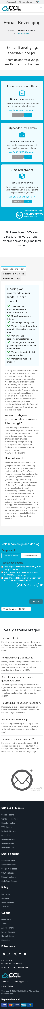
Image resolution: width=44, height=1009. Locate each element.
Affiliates (5, 906)
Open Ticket (6, 920)
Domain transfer (8, 843)
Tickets (4, 924)
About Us (5, 981)
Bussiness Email (8, 861)
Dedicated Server (8, 831)
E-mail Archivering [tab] (11, 279)
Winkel (32, 30)
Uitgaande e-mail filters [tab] (13, 274)
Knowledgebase (8, 932)
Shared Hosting (7, 815)
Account (11, 2)
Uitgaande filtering (31, 555)
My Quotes (5, 898)
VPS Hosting (6, 827)
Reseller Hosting (8, 823)
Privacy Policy (7, 986)
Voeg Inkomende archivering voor (19, 573)
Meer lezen (17, 115)
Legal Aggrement (20, 981)
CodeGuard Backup (9, 881)
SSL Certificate (7, 873)
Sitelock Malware (8, 877)
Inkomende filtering (11, 555)
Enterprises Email (8, 865)
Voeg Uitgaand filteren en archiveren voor (21, 579)
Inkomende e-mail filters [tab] (14, 269)
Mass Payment (7, 902)
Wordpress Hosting (9, 819)
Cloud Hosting (7, 835)
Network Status (7, 936)
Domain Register (8, 839)
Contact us (5, 940)
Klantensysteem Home (17, 30)
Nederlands (25, 2)
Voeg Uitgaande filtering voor (21, 568)
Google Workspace (9, 869)
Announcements (8, 928)
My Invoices (6, 894)
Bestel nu (36, 601)
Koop (28, 115)
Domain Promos (8, 847)
